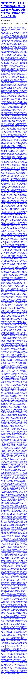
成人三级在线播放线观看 (15, 40)
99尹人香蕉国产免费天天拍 (16, 258)
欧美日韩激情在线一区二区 (13, 293)
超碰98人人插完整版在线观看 (11, 327)
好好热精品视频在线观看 (7, 351)
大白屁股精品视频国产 (12, 175)
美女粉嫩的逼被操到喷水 (8, 598)
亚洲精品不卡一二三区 (13, 70)
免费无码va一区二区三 (12, 202)
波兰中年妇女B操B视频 (12, 275)
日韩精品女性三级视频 (8, 530)
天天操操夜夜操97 (18, 360)
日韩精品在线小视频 (18, 547)
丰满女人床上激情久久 (15, 143)
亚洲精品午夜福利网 (17, 257)
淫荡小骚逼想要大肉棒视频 (8, 147)
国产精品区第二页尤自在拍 (12, 577)
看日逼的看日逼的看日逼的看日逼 (15, 321)
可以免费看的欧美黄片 (12, 367)
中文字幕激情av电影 (6, 404)
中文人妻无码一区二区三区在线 (17, 231)
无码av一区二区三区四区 (17, 101)
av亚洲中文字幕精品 (17, 436)
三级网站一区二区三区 (7, 92)
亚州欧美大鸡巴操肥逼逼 (19, 595)
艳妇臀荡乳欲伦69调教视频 (8, 134)
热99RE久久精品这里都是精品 (8, 51)
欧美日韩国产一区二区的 (8, 475)
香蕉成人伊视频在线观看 (16, 510)
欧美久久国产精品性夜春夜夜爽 (16, 249)
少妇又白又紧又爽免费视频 (18, 282)
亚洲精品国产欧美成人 (17, 455)
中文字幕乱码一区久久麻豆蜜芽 (15, 329)
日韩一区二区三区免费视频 (18, 665)
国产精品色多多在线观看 (10, 252)
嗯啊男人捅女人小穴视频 (18, 448)
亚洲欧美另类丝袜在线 (19, 87)
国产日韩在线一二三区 (9, 540)
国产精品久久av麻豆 (12, 153)
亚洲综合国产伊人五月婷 (19, 518)
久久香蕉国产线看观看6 (13, 52)
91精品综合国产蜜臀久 (11, 606)
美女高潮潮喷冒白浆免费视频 (18, 120)
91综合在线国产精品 (14, 98)
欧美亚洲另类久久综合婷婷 (16, 44)
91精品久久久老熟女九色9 (11, 219)
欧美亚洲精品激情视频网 (12, 334)
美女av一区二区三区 (12, 227)
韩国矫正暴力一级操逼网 (13, 420)
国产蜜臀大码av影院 (11, 428)
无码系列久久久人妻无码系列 (12, 558)
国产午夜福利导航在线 (13, 588)
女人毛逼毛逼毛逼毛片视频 (19, 85)
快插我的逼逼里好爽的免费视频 (12, 353)
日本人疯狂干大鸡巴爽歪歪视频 (9, 408)
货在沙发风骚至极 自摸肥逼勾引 (10, 426)
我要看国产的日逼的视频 (19, 170)
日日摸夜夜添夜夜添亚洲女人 (12, 621)
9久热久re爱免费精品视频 (17, 401)
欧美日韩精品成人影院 (12, 312)
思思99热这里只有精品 (12, 65)
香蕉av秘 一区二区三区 (11, 305)
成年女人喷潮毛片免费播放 (16, 279)
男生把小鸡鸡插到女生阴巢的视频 (11, 494)
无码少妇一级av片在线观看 (15, 43)
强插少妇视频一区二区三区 (11, 81)
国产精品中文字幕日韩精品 (12, 244)
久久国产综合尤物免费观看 (9, 477)
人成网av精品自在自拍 (19, 657)
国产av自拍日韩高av (9, 162)
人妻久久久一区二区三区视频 (19, 609)
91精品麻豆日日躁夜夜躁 (15, 582)
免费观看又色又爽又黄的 (11, 662)
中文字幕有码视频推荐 (20, 403)
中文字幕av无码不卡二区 (8, 349)
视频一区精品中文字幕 (7, 87)
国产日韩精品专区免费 (11, 392)
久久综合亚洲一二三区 (13, 222)
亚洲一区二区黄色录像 (20, 132)
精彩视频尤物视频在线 (14, 107)
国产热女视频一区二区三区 (16, 499)
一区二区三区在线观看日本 (13, 488)
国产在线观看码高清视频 (14, 481)
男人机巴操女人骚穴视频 (7, 269)
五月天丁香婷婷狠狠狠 (13, 294)
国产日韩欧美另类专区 (14, 579)
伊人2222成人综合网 (21, 387)
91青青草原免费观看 (21, 49)
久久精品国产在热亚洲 (19, 546)
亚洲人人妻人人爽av (21, 206)
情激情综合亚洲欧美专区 (18, 131)
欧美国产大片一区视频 (8, 618)
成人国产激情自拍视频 (10, 206)
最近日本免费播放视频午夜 (16, 453)
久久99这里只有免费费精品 (19, 315)
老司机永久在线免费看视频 (9, 373)
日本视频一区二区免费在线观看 (9, 32)
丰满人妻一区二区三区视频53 (12, 379)
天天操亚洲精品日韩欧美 (11, 209)
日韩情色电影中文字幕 (8, 268)
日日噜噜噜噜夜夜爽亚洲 (19, 516)
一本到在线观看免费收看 (11, 505)
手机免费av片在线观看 (19, 92)
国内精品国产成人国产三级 (13, 560)
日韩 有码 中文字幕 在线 (8, 123)
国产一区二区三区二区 (12, 390)
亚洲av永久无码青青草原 (11, 164)
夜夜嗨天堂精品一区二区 (13, 169)
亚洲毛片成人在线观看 (17, 450)
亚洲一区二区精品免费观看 (13, 66)
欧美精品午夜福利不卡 (11, 33)
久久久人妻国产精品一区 (10, 35)
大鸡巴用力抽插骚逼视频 (13, 165)
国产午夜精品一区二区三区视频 (9, 159)
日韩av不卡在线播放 (14, 497)
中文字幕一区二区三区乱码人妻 (9, 195)
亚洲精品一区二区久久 (17, 71)
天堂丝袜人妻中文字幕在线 (8, 485)
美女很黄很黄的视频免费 (9, 274)
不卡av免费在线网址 (6, 257)
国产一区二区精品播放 (20, 513)
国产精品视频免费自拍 (18, 433)
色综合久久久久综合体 (16, 117)
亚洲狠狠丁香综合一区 (7, 48)
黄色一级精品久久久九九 (16, 456)
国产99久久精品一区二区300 (9, 216)
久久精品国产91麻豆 (9, 125)
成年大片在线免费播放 (13, 68)
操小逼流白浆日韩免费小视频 (11, 253)
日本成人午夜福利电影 (7, 148)
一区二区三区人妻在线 (16, 651)
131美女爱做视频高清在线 (9, 261)
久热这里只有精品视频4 (15, 496)
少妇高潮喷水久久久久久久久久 (10, 599)
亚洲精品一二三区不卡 (13, 197)
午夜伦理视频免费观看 (21, 610)
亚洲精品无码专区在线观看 (20, 90)
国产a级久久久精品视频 (21, 543)
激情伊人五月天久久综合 (8, 239)
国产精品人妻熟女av (13, 183)
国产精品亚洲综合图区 (9, 346)
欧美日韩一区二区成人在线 (11, 114)
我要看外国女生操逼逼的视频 (10, 524)
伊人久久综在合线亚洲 (15, 368)
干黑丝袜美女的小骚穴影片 (9, 365)
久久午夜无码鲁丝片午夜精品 (8, 172)
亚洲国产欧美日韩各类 (12, 646)
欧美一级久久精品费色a (17, 445)
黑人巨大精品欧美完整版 (7, 271)
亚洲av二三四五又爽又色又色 (17, 386)
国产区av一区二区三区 (14, 137)
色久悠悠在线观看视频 (11, 376)
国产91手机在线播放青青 (8, 503)
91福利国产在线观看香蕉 (14, 96)
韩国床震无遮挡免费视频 (18, 74)
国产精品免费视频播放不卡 (19, 158)
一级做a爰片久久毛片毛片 (20, 467)
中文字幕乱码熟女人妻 (15, 247)
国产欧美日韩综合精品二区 (12, 178)
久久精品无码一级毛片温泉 (14, 442)
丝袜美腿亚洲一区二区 (12, 82)
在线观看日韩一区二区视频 (12, 398)
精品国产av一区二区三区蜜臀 (14, 664)
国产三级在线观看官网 (21, 268)
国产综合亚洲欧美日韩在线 (18, 211)
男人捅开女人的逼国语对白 (13, 187)
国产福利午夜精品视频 (7, 546)
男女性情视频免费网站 (14, 452)
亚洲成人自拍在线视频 (9, 393)
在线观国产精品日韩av (15, 41)
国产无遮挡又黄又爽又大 (10, 63)
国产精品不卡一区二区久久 (18, 184)
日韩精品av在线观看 (12, 332)
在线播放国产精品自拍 (20, 536)
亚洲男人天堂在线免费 (11, 345)
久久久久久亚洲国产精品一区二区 (12, 615)
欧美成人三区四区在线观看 (9, 459)
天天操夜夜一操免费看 (9, 397)
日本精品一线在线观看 (8, 568)
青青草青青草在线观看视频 (8, 415)
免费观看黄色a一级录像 (12, 590)
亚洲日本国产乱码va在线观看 (17, 109)
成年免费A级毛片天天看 (14, 129)
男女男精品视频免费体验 (15, 296)
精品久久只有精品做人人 (9, 287)
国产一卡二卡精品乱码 (7, 632)
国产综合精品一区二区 (17, 437)
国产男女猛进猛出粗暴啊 (11, 173)
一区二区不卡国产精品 (7, 233)
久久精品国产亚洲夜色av (8, 49)
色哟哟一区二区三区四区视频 (8, 208)
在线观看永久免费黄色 (17, 634)
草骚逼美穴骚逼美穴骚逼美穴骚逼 (9, 140)
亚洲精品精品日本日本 (14, 224)
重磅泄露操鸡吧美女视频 (11, 142)
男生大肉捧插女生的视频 (11, 291)
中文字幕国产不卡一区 (15, 635)
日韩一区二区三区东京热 (9, 77)
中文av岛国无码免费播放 (8, 541)
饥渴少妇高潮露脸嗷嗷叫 (16, 602)
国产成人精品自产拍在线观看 (13, 607)
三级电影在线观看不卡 (14, 623)
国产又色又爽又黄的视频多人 (17, 412)
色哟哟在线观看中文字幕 (8, 533)
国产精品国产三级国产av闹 (15, 654)
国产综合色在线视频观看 (10, 60)
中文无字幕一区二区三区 (12, 411)
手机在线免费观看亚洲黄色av (16, 73)
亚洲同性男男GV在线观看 (7, 301)
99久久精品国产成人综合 (13, 167)
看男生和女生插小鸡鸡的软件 (18, 255)
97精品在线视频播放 (7, 285)
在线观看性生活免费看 (9, 557)
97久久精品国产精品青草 (16, 508)
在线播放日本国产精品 (11, 672)
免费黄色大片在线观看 (19, 316)
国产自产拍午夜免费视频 (13, 263)
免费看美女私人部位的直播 (15, 264)
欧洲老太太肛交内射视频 (10, 486)
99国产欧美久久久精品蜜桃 (15, 335)
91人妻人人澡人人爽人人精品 (18, 145)
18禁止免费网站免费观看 (19, 299)
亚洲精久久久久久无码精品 (18, 370)
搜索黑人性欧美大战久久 (16, 118)
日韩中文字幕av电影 (20, 147)
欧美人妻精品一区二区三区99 (12, 106)
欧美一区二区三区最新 (7, 518)
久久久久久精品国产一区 (11, 290)
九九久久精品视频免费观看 (8, 519)
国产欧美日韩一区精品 (11, 241)
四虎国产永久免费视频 (8, 238)
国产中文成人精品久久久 (10, 161)
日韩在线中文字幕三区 (9, 375)
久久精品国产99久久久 (12, 151)
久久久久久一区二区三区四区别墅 (11, 384)
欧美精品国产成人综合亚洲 (9, 555)
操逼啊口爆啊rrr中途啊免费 (14, 203)
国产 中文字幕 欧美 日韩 (7, 596)
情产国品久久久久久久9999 (17, 472)
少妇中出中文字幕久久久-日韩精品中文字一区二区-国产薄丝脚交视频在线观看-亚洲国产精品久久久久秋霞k (13, 10)
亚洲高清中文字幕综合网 (13, 99)
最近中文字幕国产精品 (9, 587)
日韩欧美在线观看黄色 (9, 554)
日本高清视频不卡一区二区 (11, 326)
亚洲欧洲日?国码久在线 (18, 381)
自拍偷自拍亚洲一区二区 (16, 191)
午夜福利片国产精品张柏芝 (14, 525)
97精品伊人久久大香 (9, 478)
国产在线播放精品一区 (12, 126)
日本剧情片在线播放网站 (15, 192)
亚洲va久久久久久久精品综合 (18, 139)
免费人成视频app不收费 (8, 543)
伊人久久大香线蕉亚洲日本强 (16, 601)
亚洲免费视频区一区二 (19, 88)
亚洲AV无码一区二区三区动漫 (8, 95)
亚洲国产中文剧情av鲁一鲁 (14, 128)
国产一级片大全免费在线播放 (8, 613)
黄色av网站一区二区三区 (12, 650)
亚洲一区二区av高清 (18, 233)
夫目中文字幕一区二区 (10, 309)
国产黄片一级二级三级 (9, 522)
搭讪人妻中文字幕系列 (8, 150)
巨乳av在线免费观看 (21, 349)
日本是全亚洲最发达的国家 (14, 154)
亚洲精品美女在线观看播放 (19, 414)
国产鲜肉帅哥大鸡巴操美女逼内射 (15, 591)
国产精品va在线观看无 (20, 269)
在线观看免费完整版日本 (19, 406)
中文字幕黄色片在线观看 (8, 79)
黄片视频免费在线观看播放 (9, 348)
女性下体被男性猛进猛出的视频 (9, 320)
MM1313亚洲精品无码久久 (13, 563)
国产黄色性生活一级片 (7, 538)
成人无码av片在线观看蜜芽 (12, 38)
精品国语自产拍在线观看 (8, 112)
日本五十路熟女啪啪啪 (18, 593)
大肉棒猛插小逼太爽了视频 (8, 121)
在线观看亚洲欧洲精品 (15, 181)
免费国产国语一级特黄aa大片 (16, 580)
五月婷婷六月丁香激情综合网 (17, 656)
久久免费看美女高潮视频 (18, 340)
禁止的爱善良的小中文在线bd (10, 661)
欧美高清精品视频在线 (18, 156)
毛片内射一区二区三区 (11, 176)
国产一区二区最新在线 (9, 620)
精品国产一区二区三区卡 (7, 612)
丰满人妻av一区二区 (19, 235)
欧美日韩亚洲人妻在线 (15, 230)
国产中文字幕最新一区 (12, 639)
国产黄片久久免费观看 (13, 200)
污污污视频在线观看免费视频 (16, 466)
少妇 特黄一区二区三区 (15, 565)
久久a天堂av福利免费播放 (20, 194)
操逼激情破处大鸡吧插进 (14, 629)
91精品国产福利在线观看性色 (15, 430)
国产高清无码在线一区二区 (15, 527)
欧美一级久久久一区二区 (10, 217)
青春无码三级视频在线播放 (19, 362)
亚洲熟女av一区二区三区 (11, 307)
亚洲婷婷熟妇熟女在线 (9, 37)
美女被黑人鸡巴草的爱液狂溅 (14, 115)
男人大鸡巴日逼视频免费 (10, 643)
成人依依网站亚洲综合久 (16, 228)
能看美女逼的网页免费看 (11, 470)
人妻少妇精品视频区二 (16, 180)
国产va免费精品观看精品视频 (11, 673)
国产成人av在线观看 (11, 242)
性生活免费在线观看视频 (8, 532)
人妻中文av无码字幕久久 (17, 423)
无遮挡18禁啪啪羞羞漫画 (18, 404)
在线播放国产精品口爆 (13, 573)
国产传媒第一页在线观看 (17, 84)
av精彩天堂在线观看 (12, 198)
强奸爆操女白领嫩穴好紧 (8, 214)
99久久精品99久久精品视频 (14, 354)
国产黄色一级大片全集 (13, 562)
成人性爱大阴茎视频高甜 (16, 189)
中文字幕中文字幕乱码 (9, 104)
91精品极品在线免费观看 (18, 54)
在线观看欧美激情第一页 (17, 337)
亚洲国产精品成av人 (20, 568)
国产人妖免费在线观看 (14, 637)
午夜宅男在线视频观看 (8, 57)
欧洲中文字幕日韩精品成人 (20, 46)
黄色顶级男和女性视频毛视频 (13, 277)
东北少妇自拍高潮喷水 (9, 343)
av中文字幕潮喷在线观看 (8, 576)
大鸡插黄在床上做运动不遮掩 (14, 535)
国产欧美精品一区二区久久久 (17, 491)
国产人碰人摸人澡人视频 (13, 225)
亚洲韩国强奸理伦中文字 (19, 318)
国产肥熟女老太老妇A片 (8, 417)
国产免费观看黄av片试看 (10, 62)
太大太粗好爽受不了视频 (8, 136)
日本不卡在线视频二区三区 (9, 324)
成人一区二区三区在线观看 (11, 645)
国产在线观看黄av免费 (9, 461)
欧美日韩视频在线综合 (19, 551)
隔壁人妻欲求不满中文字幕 (13, 464)
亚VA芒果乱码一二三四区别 (15, 422)
